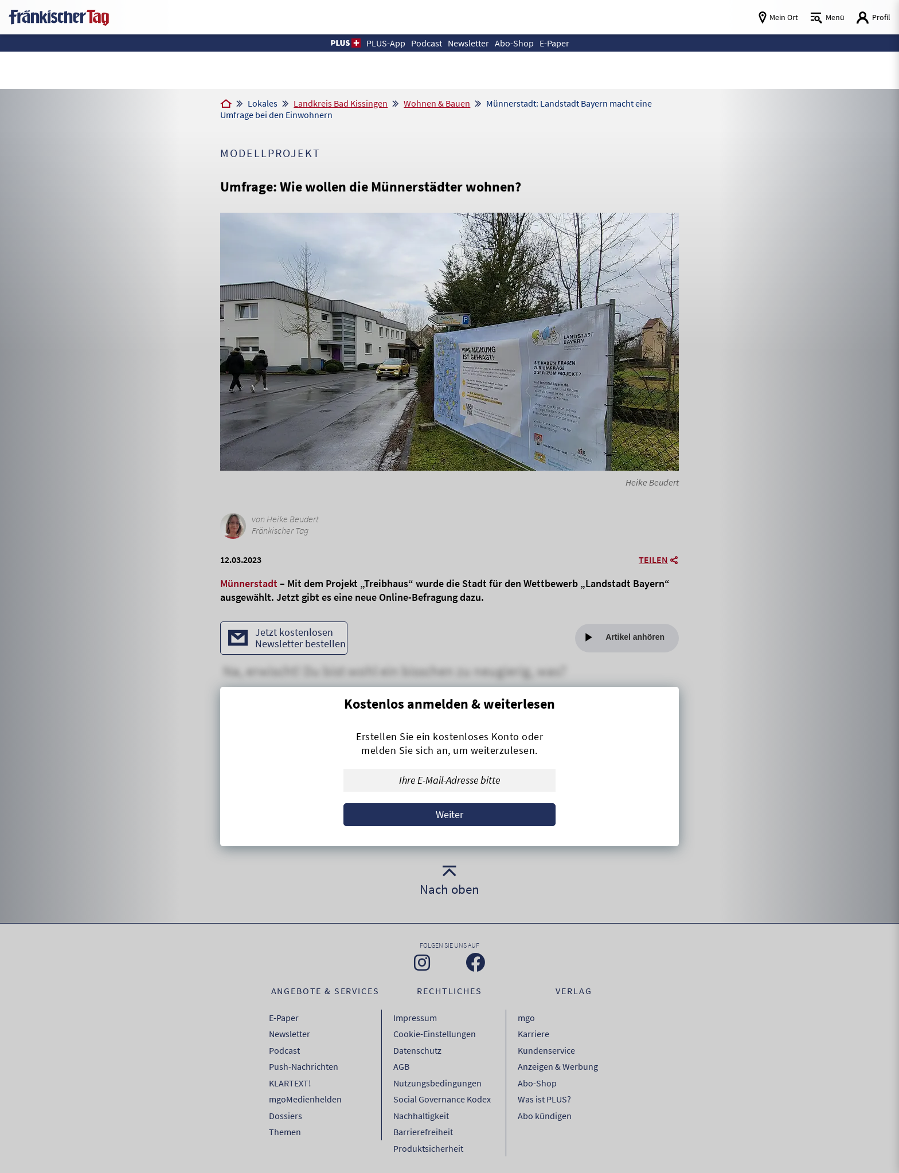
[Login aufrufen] (873, 17)
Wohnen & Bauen (437, 103)
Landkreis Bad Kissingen (341, 103)
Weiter (449, 814)
